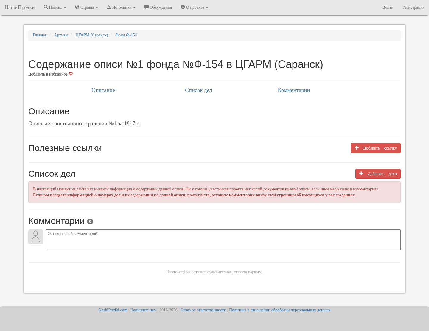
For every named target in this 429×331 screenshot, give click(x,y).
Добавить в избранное (50, 74)
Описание (103, 90)
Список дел (198, 90)
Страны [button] (86, 7)
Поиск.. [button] (55, 7)
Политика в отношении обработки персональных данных (279, 310)
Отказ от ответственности (203, 310)
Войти (387, 7)
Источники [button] (121, 7)
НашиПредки (19, 7)
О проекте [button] (194, 7)
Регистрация (413, 7)
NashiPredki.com (113, 310)
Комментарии (294, 90)
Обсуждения (158, 7)
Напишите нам (143, 310)
